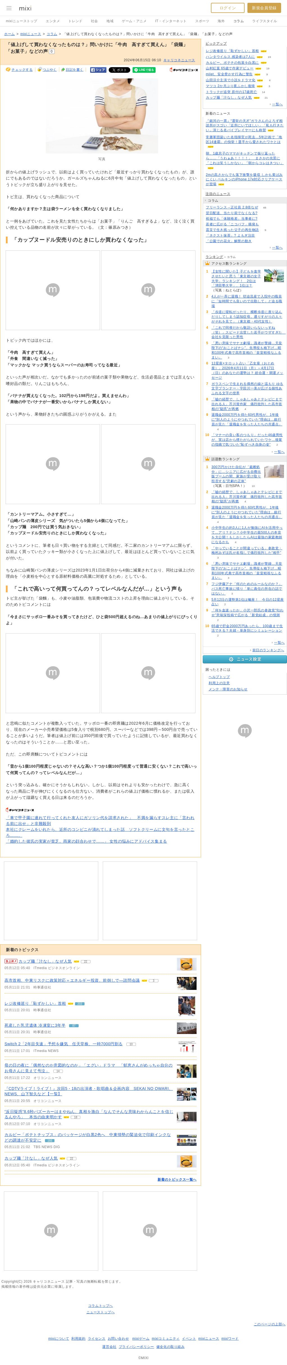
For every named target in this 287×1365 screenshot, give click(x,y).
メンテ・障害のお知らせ (228, 689)
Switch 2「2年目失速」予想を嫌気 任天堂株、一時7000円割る (63, 1044)
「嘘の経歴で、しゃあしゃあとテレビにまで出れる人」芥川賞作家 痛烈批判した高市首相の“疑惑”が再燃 (246, 404)
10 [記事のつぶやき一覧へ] (131, 1044)
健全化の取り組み (170, 1347)
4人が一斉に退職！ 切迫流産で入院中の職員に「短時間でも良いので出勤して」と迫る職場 (246, 301)
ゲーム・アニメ (134, 21)
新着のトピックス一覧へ (177, 1180)
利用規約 (78, 1339)
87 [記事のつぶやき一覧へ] (74, 1025)
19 (269, 56)
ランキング (214, 257)
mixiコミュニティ (166, 1339)
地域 (109, 21)
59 (261, 235)
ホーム (9, 34)
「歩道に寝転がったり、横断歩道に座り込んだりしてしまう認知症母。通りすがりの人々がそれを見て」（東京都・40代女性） (246, 316)
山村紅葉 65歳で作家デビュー (230, 68)
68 (263, 218)
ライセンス (97, 1339)
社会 (94, 21)
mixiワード (230, 1339)
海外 (221, 21)
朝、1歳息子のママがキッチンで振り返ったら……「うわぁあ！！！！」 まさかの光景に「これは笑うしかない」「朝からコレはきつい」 (245, 158)
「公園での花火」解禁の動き (229, 241)
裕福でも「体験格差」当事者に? (232, 219)
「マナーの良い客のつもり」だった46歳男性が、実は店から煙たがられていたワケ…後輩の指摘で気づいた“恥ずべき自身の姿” (247, 439)
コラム (238, 21)
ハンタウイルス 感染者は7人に (230, 57)
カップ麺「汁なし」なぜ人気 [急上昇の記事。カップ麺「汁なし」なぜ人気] (45, 961)
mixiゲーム (141, 1339)
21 (266, 97)
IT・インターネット (171, 21)
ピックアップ (216, 44)
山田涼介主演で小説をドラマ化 (230, 80)
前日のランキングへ (268, 650)
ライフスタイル (264, 21)
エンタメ (53, 21)
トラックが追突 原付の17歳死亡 (231, 92)
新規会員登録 (264, 8)
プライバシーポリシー (136, 1347)
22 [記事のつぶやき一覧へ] (85, 961)
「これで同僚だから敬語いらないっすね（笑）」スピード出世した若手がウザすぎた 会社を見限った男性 (248, 332)
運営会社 (109, 1347)
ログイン (228, 8)
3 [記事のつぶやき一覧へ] (153, 980)
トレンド (75, 21)
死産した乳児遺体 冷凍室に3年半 (34, 1025)
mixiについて (58, 1339)
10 (253, 486)
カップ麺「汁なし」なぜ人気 (31, 1158)
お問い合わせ (118, 1339)
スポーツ (202, 21)
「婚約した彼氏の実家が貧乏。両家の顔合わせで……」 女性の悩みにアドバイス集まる (86, 841)
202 (273, 51)
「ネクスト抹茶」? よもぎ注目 (230, 235)
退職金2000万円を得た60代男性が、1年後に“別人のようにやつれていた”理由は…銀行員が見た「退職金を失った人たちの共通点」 (246, 419)
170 (263, 213)
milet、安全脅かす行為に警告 (229, 74)
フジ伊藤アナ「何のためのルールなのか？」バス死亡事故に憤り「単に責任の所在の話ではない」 (246, 588)
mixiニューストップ (21, 21)
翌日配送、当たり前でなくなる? (232, 213)
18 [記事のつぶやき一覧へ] (75, 1117)
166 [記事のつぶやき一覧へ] (49, 1140)
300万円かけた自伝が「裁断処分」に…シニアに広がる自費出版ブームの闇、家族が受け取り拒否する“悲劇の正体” (236, 474)
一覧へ (277, 104)
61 (273, 62)
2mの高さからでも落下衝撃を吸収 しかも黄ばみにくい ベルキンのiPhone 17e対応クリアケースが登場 (244, 179)
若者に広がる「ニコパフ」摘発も (232, 224)
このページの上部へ (270, 1324)
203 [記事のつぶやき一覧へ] (80, 1003)
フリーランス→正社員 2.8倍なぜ (232, 207)
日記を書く (74, 70)
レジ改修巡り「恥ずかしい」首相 (35, 1003)
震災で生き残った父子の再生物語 (232, 230)
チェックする (22, 70)
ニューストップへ (100, 1312)
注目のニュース (218, 194)
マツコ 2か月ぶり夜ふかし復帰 (230, 86)
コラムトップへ (100, 1306)
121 (265, 224)
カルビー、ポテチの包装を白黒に (232, 63)
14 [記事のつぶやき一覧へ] (58, 1071)
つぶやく (50, 70)
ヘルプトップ (219, 677)
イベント (189, 1339)
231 (258, 241)
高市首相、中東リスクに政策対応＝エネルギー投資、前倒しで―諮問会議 (72, 980)
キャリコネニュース (179, 60)
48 (264, 207)
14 (263, 92)
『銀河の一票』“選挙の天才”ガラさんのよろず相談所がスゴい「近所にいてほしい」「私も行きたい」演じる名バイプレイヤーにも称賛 (245, 125)
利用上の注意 (219, 683)
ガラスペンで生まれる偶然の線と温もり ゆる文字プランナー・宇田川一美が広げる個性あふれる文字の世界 (247, 388)
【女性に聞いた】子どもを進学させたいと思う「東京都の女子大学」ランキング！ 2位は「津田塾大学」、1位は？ (236, 278)
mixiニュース (30, 34)
